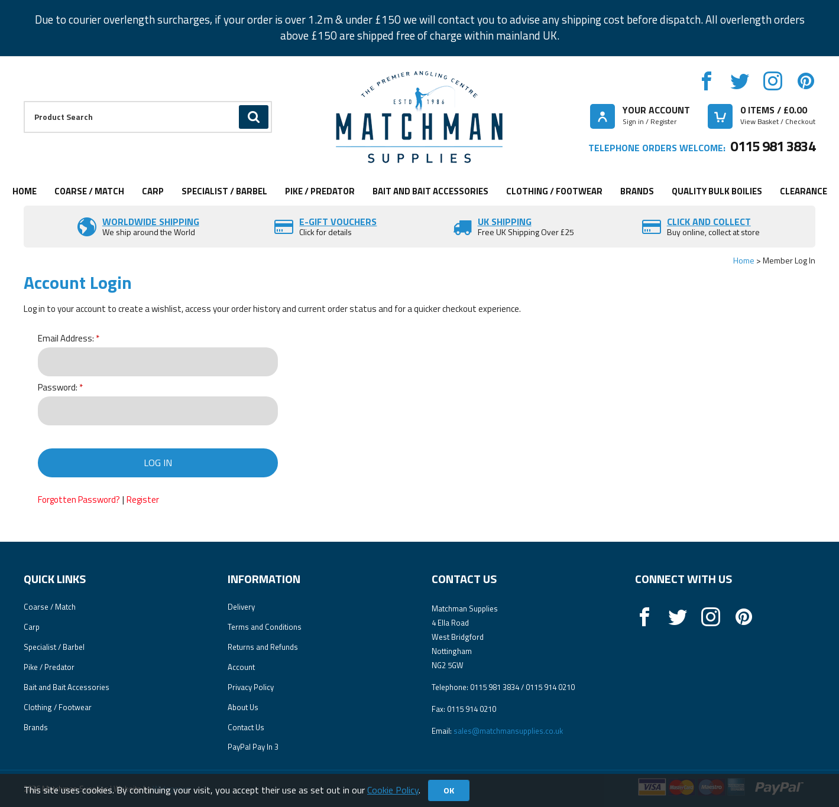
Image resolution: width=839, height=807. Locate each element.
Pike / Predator (320, 191)
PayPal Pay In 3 (253, 747)
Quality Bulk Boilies (717, 191)
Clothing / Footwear (554, 191)
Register (143, 499)
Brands (637, 191)
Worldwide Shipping (150, 221)
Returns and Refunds (263, 647)
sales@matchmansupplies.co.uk (508, 731)
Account (241, 667)
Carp (153, 191)
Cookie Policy (393, 790)
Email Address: (66, 338)
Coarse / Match (89, 191)
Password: (57, 387)
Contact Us (246, 727)
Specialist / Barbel (224, 191)
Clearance (803, 191)
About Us (243, 707)
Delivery (241, 607)
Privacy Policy (251, 687)
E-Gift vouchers (338, 221)
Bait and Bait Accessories (430, 191)
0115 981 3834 (772, 146)
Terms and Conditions (265, 627)
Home (24, 191)
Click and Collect (709, 221)
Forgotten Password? (79, 499)
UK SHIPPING (505, 221)
